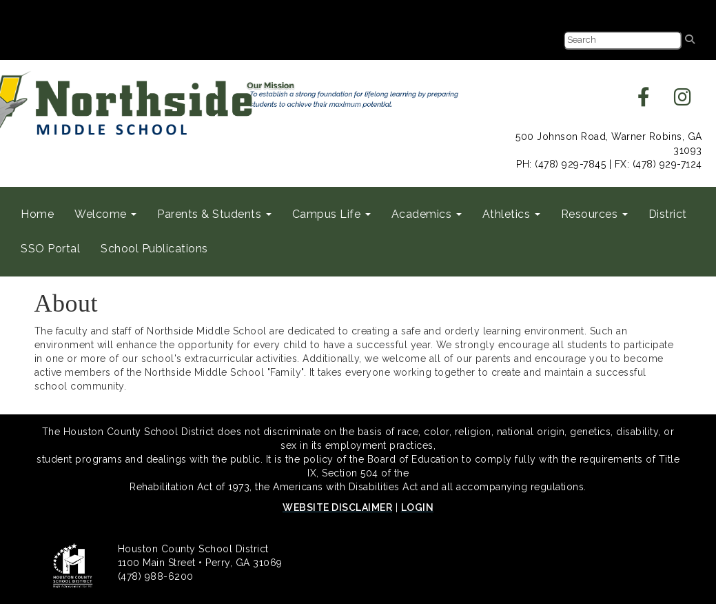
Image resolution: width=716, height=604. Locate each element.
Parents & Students (214, 214)
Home (37, 214)
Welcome (105, 214)
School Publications (154, 248)
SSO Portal (50, 248)
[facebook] (644, 100)
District (667, 214)
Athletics (511, 214)
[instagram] (683, 100)
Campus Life (331, 214)
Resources (594, 214)
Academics (426, 214)
